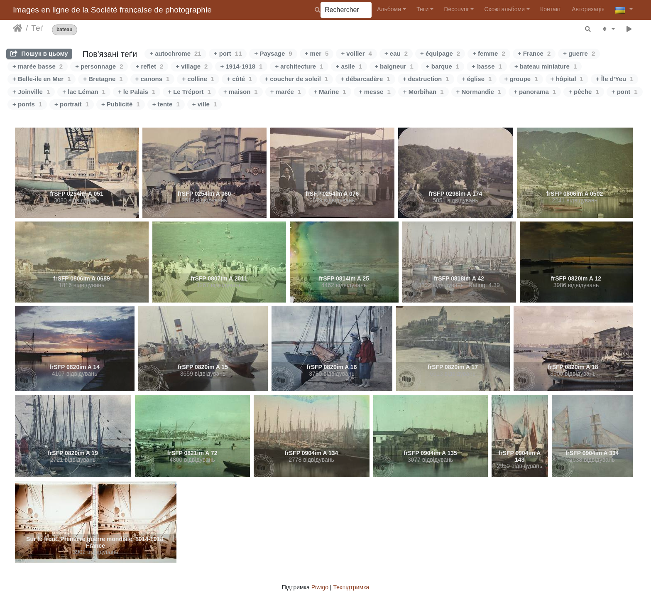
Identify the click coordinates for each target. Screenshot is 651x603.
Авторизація (588, 9)
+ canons (152, 78)
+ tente (166, 104)
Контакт (550, 9)
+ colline (198, 78)
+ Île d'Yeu (615, 78)
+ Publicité (120, 104)
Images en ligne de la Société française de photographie (112, 9)
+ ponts (27, 104)
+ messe (375, 91)
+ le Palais (136, 91)
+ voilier (356, 53)
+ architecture (299, 66)
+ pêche (583, 91)
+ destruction (426, 78)
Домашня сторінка (17, 28)
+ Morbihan (423, 91)
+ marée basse (37, 66)
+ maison (240, 91)
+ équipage (440, 53)
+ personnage (99, 66)
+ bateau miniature (545, 66)
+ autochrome (175, 53)
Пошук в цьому (39, 53)
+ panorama (535, 91)
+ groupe (521, 78)
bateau (64, 29)
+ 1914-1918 (241, 66)
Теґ (37, 28)
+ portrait (71, 104)
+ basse (487, 66)
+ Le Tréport (189, 91)
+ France (534, 53)
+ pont (625, 91)
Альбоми (389, 9)
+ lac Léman (83, 91)
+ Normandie (479, 91)
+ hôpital (567, 78)
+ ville (204, 104)
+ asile (349, 66)
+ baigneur (394, 66)
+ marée (285, 91)
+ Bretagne (102, 78)
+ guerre (579, 53)
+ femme (488, 53)
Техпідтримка (351, 587)
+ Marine (329, 91)
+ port (228, 53)
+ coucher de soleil (296, 78)
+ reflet (149, 66)
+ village (192, 66)
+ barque (442, 66)
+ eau (396, 53)
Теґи (422, 9)
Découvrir (456, 9)
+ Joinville (31, 91)
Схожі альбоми (505, 9)
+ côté (239, 78)
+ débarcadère (365, 78)
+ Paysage (273, 53)
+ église (477, 78)
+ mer (317, 53)
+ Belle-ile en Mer (41, 78)
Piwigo (319, 587)
